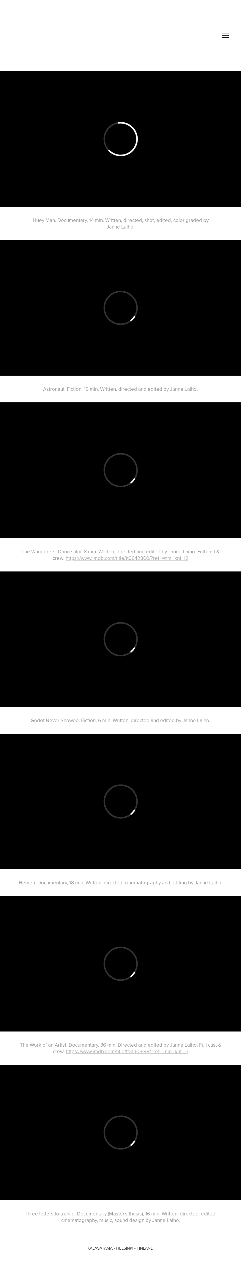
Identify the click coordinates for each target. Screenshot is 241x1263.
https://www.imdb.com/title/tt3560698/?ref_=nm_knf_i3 (127, 1051)
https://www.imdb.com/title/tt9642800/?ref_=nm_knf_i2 (127, 558)
